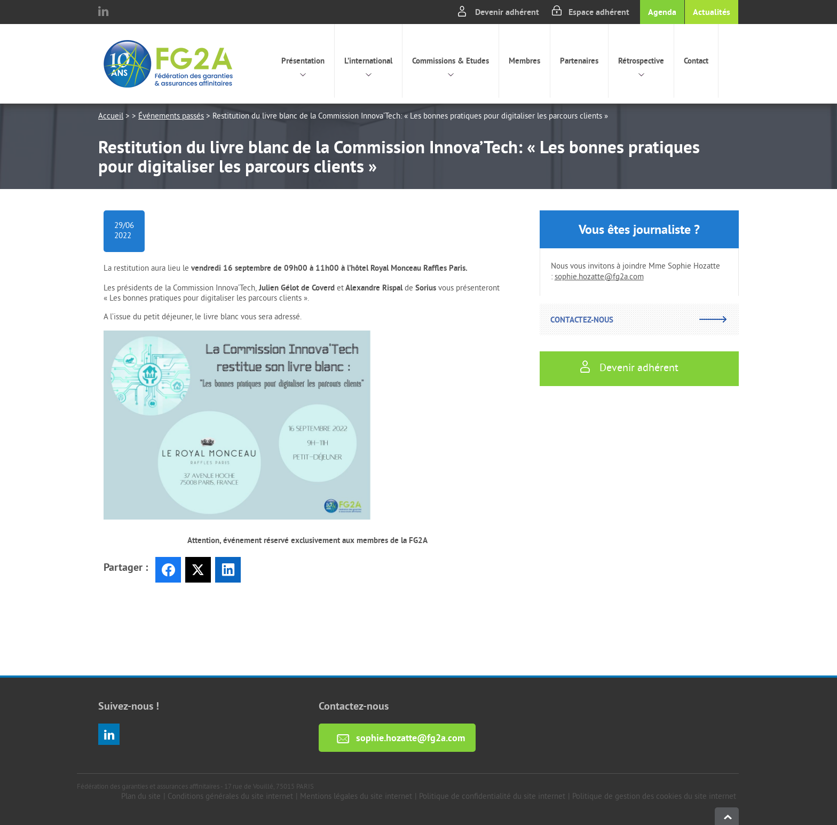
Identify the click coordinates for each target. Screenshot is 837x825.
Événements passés (171, 117)
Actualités (711, 12)
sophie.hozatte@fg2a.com (599, 277)
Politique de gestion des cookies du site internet (654, 797)
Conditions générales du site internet (230, 797)
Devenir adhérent (507, 12)
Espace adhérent (598, 12)
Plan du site (141, 797)
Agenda (662, 12)
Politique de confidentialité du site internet (492, 797)
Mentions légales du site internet (356, 797)
